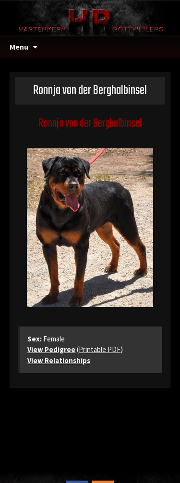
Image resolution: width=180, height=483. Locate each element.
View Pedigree (51, 349)
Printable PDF (99, 349)
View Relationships (58, 360)
